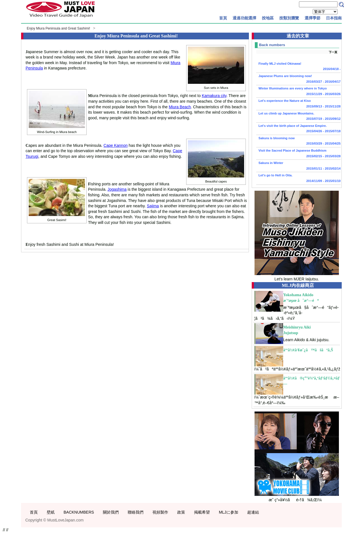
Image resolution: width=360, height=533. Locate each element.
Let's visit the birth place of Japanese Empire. (298, 129)
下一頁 (333, 52)
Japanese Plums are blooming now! (298, 79)
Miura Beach (180, 107)
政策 (181, 512)
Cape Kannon (116, 145)
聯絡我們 (135, 512)
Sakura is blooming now (298, 141)
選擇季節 (312, 18)
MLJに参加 (228, 512)
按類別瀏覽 (289, 18)
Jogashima (117, 189)
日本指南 (334, 18)
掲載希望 (202, 512)
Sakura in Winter (298, 166)
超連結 (253, 512)
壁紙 (51, 512)
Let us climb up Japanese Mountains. (298, 117)
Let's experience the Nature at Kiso (298, 104)
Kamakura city (214, 95)
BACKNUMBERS (79, 512)
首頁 (223, 18)
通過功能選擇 (244, 18)
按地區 (268, 18)
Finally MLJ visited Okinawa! (298, 67)
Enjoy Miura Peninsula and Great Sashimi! (58, 28)
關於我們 (111, 512)
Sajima (153, 206)
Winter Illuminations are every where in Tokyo (298, 92)
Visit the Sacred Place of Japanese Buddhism (298, 154)
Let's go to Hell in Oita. (298, 179)
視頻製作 (160, 512)
